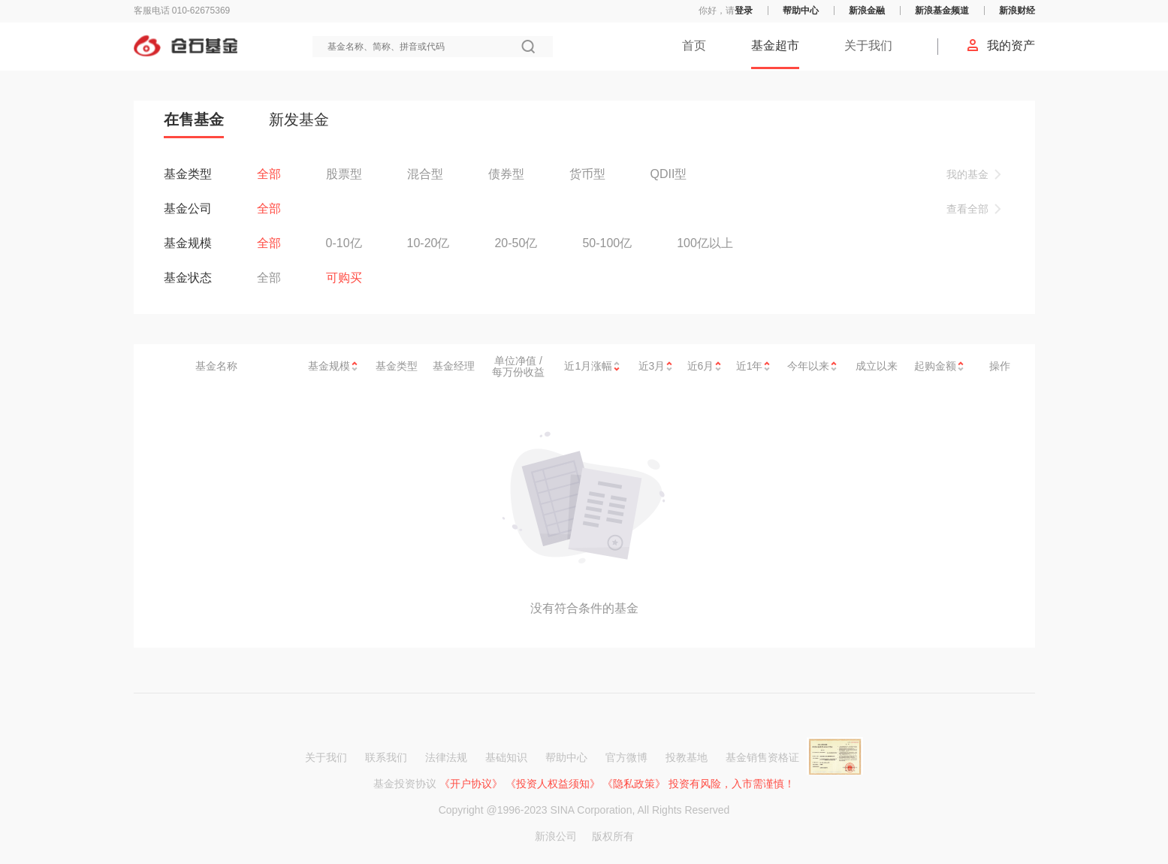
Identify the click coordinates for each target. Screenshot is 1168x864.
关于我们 (868, 45)
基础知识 (506, 757)
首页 (694, 45)
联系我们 (386, 757)
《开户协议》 (471, 784)
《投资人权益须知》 (553, 784)
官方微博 (626, 757)
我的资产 (1000, 45)
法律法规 (446, 757)
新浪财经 (1017, 10)
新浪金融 (867, 10)
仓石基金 (185, 46)
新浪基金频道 (942, 10)
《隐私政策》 (633, 784)
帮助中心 (801, 10)
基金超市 (775, 45)
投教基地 (686, 757)
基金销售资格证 (794, 757)
